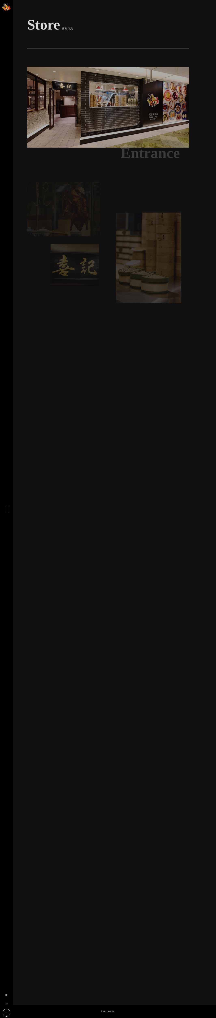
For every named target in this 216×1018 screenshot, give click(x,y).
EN (6, 1003)
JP (6, 995)
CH (6, 1014)
